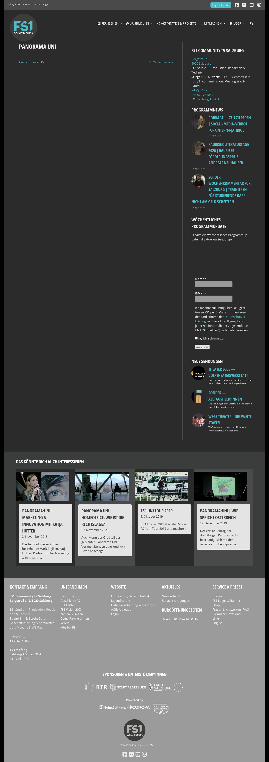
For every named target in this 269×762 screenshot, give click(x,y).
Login (115, 614)
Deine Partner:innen (74, 618)
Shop (216, 605)
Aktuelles (171, 587)
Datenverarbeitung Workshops (133, 605)
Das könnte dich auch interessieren (50, 461)
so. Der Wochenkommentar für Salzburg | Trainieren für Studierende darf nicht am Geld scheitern (221, 189)
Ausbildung (139, 23)
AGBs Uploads (121, 610)
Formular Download (227, 614)
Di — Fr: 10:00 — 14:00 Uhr (180, 619)
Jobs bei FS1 (68, 627)
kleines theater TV (31, 62)
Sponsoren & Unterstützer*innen (135, 674)
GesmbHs (67, 596)
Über (237, 23)
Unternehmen (73, 587)
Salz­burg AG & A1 (208, 99)
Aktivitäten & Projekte (178, 23)
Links (216, 618)
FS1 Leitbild (68, 605)
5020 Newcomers (161, 62)
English (46, 4)
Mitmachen (213, 23)
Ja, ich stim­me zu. (210, 338)
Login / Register (220, 5)
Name (201, 279)
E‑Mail (201, 293)
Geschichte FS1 (71, 601)
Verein (65, 623)
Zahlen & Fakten (71, 614)
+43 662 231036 (31, 4)
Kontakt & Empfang (28, 587)
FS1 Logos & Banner (226, 601)
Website (118, 587)
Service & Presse (228, 587)
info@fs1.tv (14, 4)
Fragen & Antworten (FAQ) (231, 610)
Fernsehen (110, 23)
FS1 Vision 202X (71, 610)
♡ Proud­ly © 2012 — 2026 (135, 745)
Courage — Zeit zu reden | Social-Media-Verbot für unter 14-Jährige (229, 124)
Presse (217, 596)
